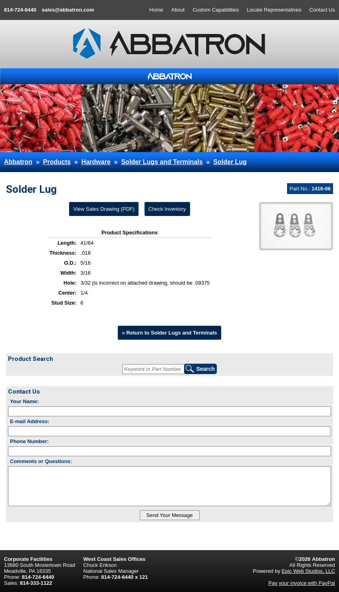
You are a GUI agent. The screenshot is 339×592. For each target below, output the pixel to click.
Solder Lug (230, 161)
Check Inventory (167, 209)
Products (57, 161)
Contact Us (322, 10)
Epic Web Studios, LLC (308, 571)
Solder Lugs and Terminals (161, 161)
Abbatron (18, 161)
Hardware (96, 161)
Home (156, 10)
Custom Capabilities (215, 10)
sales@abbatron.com (68, 10)
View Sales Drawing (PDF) (104, 209)
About (178, 10)
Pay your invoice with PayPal (301, 583)
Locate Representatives (274, 10)
